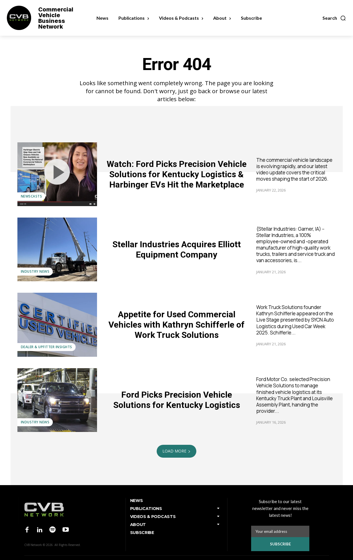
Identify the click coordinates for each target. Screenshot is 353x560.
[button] (334, 18)
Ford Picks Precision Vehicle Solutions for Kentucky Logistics (176, 400)
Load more (176, 451)
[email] (280, 531)
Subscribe (280, 544)
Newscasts (31, 196)
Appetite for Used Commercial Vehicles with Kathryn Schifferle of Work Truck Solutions (176, 324)
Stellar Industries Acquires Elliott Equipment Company (176, 249)
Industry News (35, 271)
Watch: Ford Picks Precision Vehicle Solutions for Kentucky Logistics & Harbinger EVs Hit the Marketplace (177, 174)
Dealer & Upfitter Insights (46, 346)
